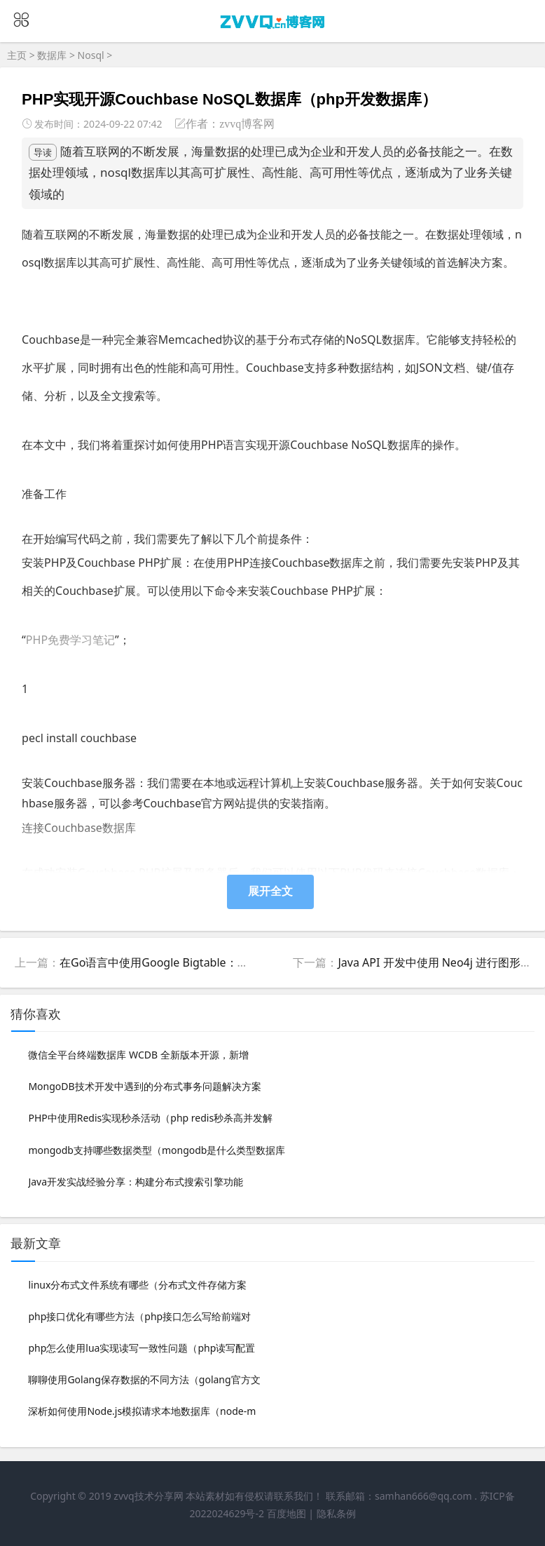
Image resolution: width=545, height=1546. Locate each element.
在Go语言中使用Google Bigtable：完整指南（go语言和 (200, 962)
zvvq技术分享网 (148, 1496)
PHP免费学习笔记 (70, 639)
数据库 (52, 55)
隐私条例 (336, 1513)
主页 (17, 55)
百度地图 (286, 1513)
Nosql (91, 55)
